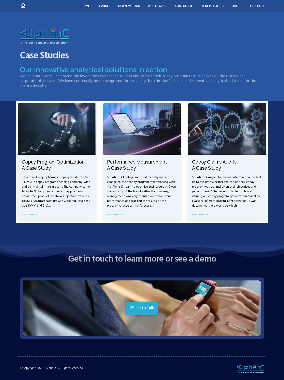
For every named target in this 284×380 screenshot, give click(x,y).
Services (103, 6)
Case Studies (184, 6)
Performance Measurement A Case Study (137, 164)
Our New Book (129, 6)
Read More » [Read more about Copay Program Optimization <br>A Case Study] (30, 215)
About (237, 6)
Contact (257, 6)
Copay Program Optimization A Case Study (53, 164)
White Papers (157, 6)
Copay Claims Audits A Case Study (214, 164)
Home (85, 6)
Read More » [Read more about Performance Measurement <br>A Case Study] (115, 215)
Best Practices (213, 6)
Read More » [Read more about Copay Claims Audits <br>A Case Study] (200, 215)
